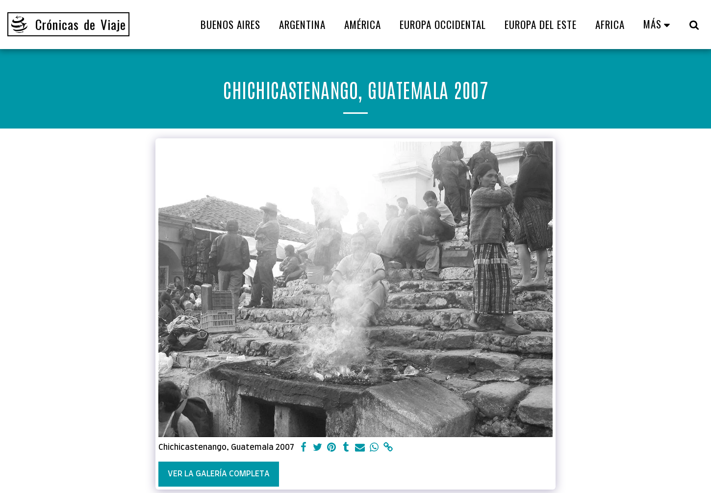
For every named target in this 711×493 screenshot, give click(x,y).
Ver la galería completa (219, 474)
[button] (694, 24)
